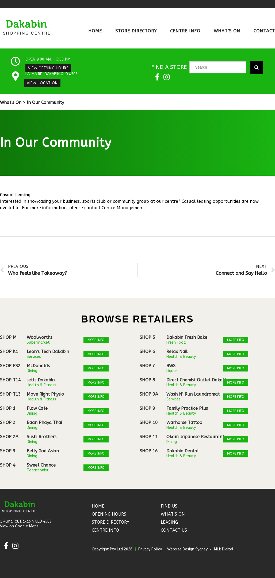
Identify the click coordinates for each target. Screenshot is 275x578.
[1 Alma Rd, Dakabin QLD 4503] (15, 76)
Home (95, 30)
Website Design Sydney (187, 549)
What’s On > (12, 102)
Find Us (169, 506)
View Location (42, 83)
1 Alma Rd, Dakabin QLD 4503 (51, 74)
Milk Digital (224, 549)
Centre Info (185, 30)
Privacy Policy (150, 549)
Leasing (169, 522)
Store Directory (136, 30)
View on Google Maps (19, 526)
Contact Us (174, 530)
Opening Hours (109, 514)
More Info (96, 340)
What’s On (227, 30)
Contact (264, 30)
